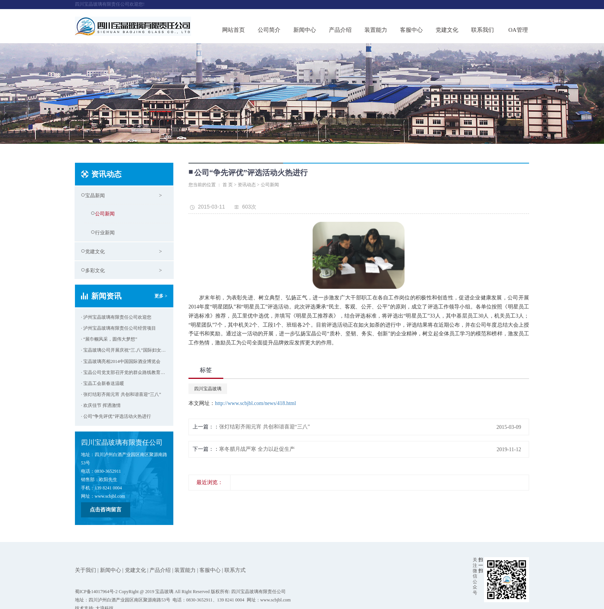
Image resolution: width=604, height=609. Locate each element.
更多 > (160, 296)
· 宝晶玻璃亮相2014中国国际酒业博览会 (120, 361)
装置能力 (375, 30)
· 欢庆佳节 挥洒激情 (101, 405)
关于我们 (85, 570)
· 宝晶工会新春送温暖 (102, 383)
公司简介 (269, 30)
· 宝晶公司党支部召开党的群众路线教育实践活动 (124, 372)
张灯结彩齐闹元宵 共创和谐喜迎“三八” (264, 427)
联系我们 (482, 30)
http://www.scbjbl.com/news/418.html (255, 403)
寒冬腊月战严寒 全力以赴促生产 (257, 449)
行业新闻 (105, 232)
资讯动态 (247, 184)
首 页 (228, 184)
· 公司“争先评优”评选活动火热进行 (116, 416)
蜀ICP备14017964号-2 (96, 591)
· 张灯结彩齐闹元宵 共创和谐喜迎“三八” (121, 394)
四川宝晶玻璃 (207, 388)
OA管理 (518, 30)
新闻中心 (304, 30)
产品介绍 (340, 30)
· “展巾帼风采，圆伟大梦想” (109, 339)
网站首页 (233, 30)
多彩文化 (95, 270)
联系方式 (235, 570)
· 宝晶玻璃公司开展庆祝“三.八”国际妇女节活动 (124, 350)
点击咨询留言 (105, 509)
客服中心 (411, 30)
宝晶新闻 (95, 195)
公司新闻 (105, 213)
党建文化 (447, 30)
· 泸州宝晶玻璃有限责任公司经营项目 (118, 328)
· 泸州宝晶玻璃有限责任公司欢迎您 (116, 317)
